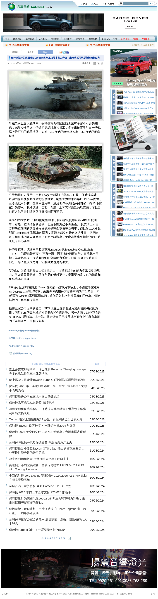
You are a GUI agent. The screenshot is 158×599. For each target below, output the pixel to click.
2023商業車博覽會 (100, 45)
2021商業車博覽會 (59, 45)
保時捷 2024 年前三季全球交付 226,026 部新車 (40, 492)
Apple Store (30, 338)
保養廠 (30, 52)
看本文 (46, 52)
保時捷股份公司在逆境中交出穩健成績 (34, 396)
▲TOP (4, 594)
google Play (28, 346)
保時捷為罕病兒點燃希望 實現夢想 (31, 402)
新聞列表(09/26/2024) (20, 353)
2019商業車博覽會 (19, 45)
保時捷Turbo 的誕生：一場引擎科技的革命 (37, 529)
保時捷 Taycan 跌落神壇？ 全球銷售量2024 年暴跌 (42, 425)
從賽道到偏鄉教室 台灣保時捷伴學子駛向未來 (39, 459)
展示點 (15, 52)
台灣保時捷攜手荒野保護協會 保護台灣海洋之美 (40, 442)
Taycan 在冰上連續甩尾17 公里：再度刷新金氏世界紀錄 (46, 419)
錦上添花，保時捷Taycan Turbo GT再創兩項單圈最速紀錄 (47, 379)
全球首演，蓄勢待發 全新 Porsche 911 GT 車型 (40, 486)
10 (64, 538)
